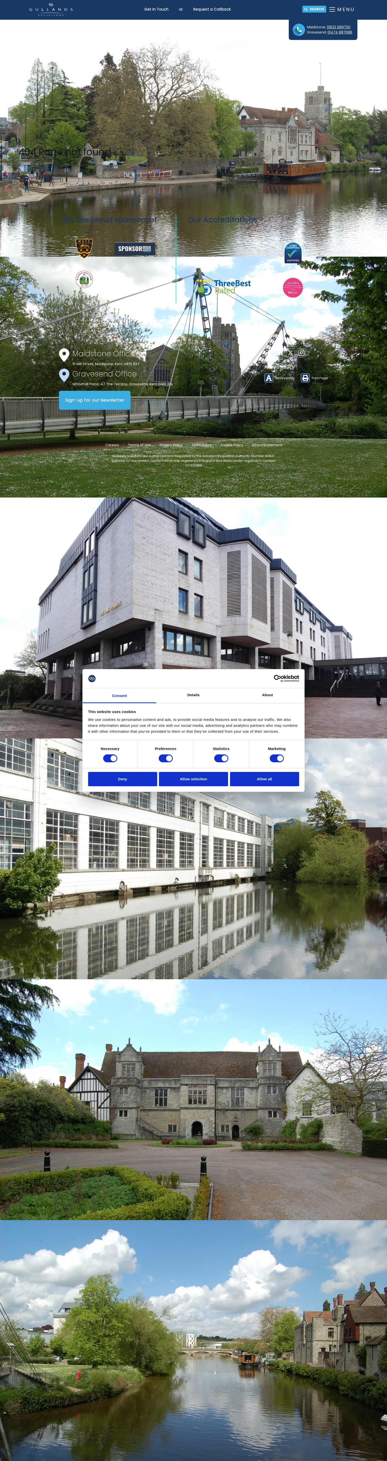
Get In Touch (156, 9)
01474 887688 (340, 32)
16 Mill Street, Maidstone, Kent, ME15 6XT (106, 363)
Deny (122, 779)
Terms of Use (139, 445)
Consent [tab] (119, 696)
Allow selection (193, 779)
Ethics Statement (267, 445)
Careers (112, 445)
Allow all (264, 779)
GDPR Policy (202, 445)
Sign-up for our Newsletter (94, 400)
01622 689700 (338, 27)
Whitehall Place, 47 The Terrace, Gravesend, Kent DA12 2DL (122, 384)
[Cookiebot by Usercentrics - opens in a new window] (277, 678)
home (137, 165)
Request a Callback (212, 9)
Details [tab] (193, 695)
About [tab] (267, 695)
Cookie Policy (232, 445)
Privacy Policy (171, 445)
